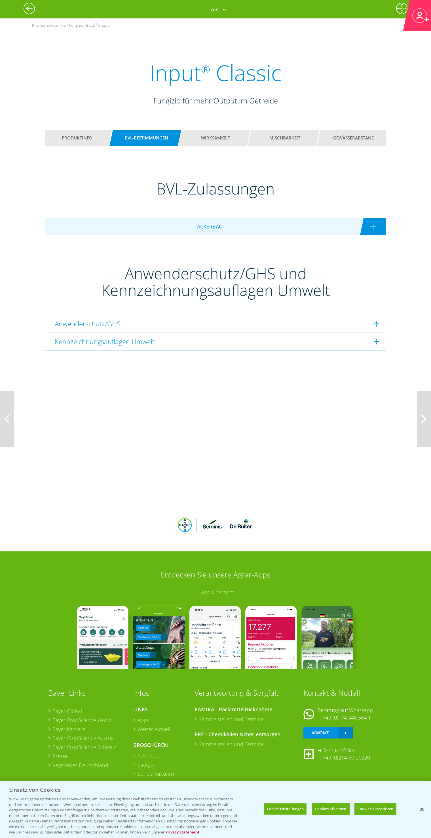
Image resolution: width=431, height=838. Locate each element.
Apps (143, 720)
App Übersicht (217, 592)
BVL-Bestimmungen (146, 138)
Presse (60, 756)
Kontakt (320, 732)
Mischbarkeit (284, 138)
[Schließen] (422, 809)
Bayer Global (67, 711)
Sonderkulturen (156, 773)
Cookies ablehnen (330, 808)
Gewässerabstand (354, 138)
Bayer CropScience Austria (83, 738)
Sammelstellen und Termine (231, 719)
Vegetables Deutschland (80, 765)
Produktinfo (77, 138)
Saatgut (146, 764)
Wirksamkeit (215, 138)
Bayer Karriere (68, 729)
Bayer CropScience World (81, 720)
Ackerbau (149, 755)
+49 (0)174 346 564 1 (347, 717)
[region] (215, 809)
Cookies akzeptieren (375, 808)
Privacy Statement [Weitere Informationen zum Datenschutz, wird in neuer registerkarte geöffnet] (182, 832)
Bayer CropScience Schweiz (84, 747)
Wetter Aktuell (154, 729)
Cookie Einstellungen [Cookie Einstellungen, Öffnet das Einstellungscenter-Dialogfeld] (285, 808)
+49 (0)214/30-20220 (346, 757)
